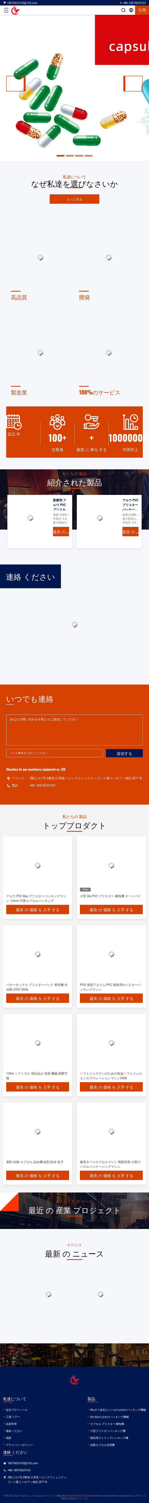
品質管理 (11, 1423)
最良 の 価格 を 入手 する (61, 531)
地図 (8, 1437)
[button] (16, 83)
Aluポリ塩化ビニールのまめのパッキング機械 (118, 1409)
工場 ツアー (13, 1416)
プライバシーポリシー (19, 1444)
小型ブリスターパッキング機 (108, 1430)
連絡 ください (14, 1430)
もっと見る (74, 199)
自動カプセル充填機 (102, 1444)
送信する (124, 753)
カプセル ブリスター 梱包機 (107, 1423)
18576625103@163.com (20, 2)
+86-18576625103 (132, 2)
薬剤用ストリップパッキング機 (109, 1437)
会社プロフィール (17, 1409)
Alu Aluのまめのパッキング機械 (109, 1416)
